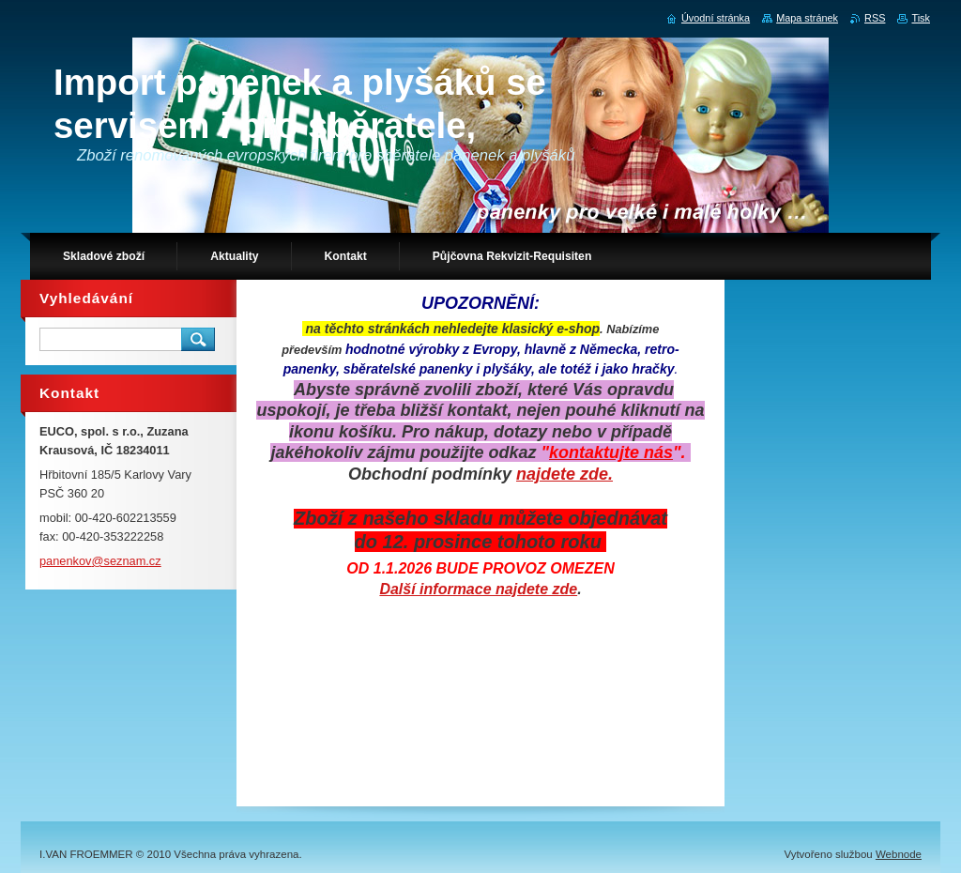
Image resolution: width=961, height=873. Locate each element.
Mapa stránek (807, 17)
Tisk (920, 17)
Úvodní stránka (715, 17)
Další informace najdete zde (478, 589)
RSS (874, 17)
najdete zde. (564, 474)
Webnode (899, 854)
